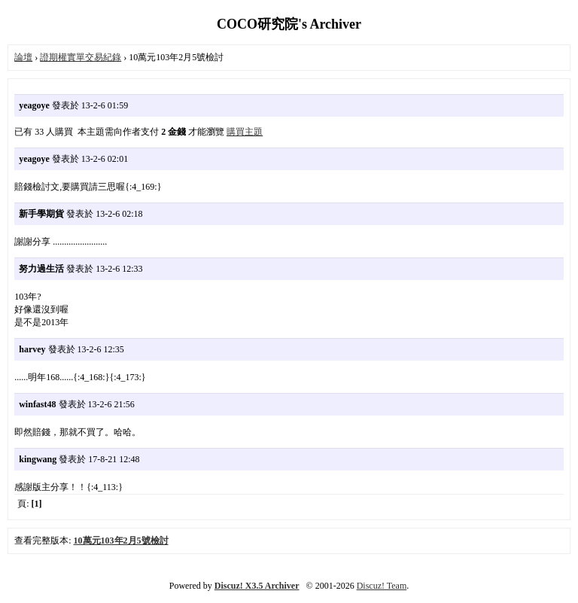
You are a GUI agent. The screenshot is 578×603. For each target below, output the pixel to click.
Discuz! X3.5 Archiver (257, 585)
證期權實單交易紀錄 (80, 57)
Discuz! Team (382, 585)
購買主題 (245, 131)
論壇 (23, 57)
